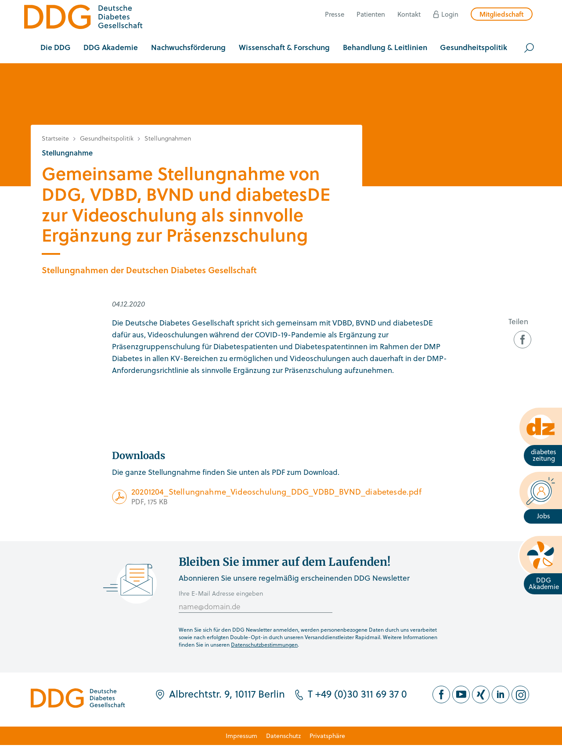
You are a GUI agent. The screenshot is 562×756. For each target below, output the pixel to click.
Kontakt (409, 14)
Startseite (55, 138)
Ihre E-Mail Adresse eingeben (221, 593)
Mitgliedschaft (501, 14)
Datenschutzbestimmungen (264, 644)
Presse (334, 14)
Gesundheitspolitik (106, 138)
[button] (55, 48)
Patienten (371, 14)
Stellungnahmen (167, 138)
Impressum (241, 735)
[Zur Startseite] (83, 18)
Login (449, 14)
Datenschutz (283, 735)
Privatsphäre (327, 735)
